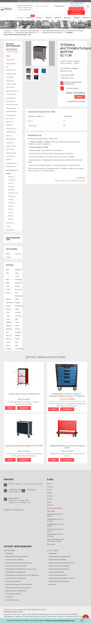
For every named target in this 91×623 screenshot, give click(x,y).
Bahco (8, 282)
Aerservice (18, 269)
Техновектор (10, 302)
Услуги (39, 18)
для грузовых (12, 51)
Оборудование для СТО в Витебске (55, 518)
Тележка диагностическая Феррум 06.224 (24, 393)
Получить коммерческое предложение (71, 83)
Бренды (67, 18)
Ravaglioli (18, 331)
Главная (7, 31)
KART (16, 318)
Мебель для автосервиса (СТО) (27, 32)
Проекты (58, 18)
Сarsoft (17, 253)
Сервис (48, 18)
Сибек (17, 298)
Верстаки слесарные (11, 177)
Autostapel (18, 279)
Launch (17, 321)
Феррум (75, 68)
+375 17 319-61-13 (76, 6)
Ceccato (17, 285)
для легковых (10, 49)
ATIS (7, 272)
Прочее (10, 211)
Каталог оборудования (13, 45)
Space (8, 344)
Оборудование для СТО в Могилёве (55, 534)
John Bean (18, 315)
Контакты (86, 18)
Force (7, 311)
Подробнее (24, 407)
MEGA (17, 325)
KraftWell (9, 321)
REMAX (17, 335)
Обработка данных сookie (13, 610)
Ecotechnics (19, 305)
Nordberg (9, 328)
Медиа (76, 18)
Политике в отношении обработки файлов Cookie (60, 620)
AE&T (7, 269)
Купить (80, 97)
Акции (8, 55)
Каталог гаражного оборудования (26, 31)
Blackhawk (18, 282)
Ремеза (8, 298)
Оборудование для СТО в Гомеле (55, 523)
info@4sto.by (59, 6)
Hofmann (18, 311)
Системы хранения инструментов (12, 189)
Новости (29, 18)
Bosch (8, 253)
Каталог (20, 18)
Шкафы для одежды (12, 197)
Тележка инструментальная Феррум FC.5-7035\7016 (24, 445)
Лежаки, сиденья (10, 216)
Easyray (8, 305)
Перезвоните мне (76, 8)
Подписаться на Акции (54, 506)
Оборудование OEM (13, 238)
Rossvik (17, 338)
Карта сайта (51, 509)
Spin (16, 344)
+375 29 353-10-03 (76, 3)
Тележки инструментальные (52, 32)
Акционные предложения (76, 12)
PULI (7, 331)
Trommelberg (19, 348)
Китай (8, 292)
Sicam (8, 341)
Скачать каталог (73, 88)
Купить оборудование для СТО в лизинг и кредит (55, 539)
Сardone (8, 256)
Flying (17, 308)
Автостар (18, 288)
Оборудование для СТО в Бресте (55, 513)
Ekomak (8, 308)
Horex (8, 315)
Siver (16, 341)
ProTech (17, 328)
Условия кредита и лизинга (76, 100)
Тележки (11, 182)
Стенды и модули (11, 206)
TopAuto (8, 348)
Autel (7, 279)
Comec (8, 288)
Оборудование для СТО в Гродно (55, 528)
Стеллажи (11, 202)
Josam (8, 318)
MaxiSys (8, 325)
